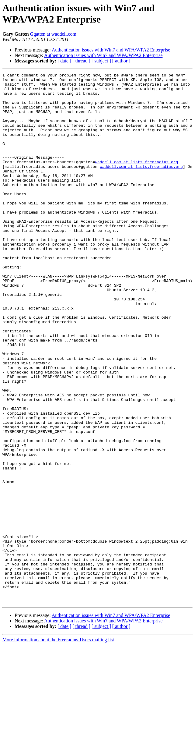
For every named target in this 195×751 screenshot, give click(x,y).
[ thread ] (81, 60)
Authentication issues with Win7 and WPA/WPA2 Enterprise (111, 49)
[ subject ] (101, 60)
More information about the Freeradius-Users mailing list (58, 745)
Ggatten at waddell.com (53, 34)
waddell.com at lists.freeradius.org (136, 180)
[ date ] (64, 60)
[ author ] (121, 60)
